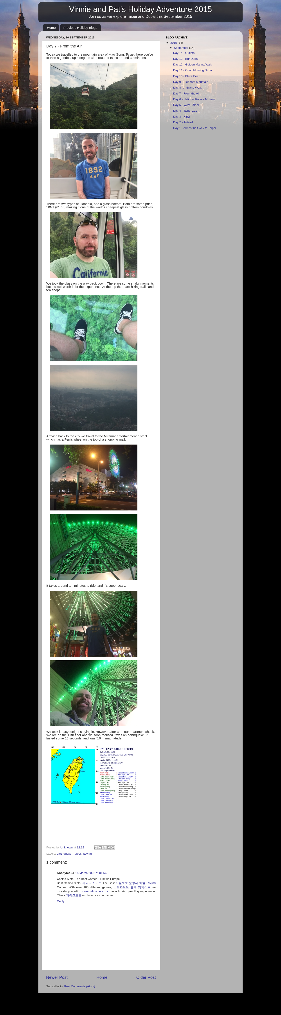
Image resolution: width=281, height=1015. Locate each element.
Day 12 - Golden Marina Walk (192, 64)
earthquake (64, 853)
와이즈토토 (73, 895)
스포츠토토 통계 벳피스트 (131, 887)
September (181, 47)
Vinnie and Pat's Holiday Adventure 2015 (140, 9)
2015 (174, 42)
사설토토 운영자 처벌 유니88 (136, 883)
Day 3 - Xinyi (181, 116)
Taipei (77, 853)
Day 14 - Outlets (184, 52)
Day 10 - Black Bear (186, 76)
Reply (61, 901)
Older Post (146, 977)
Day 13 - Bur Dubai (185, 58)
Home (51, 27)
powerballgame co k (94, 891)
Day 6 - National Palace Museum (194, 99)
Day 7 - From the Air (186, 93)
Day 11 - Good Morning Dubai (193, 70)
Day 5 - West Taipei (186, 105)
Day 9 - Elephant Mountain (190, 82)
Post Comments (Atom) (79, 986)
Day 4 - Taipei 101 (185, 110)
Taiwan (87, 853)
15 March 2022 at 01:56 (91, 873)
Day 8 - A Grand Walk (187, 87)
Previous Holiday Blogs (80, 27)
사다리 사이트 (92, 883)
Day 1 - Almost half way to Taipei (194, 128)
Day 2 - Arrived (183, 122)
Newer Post (57, 977)
